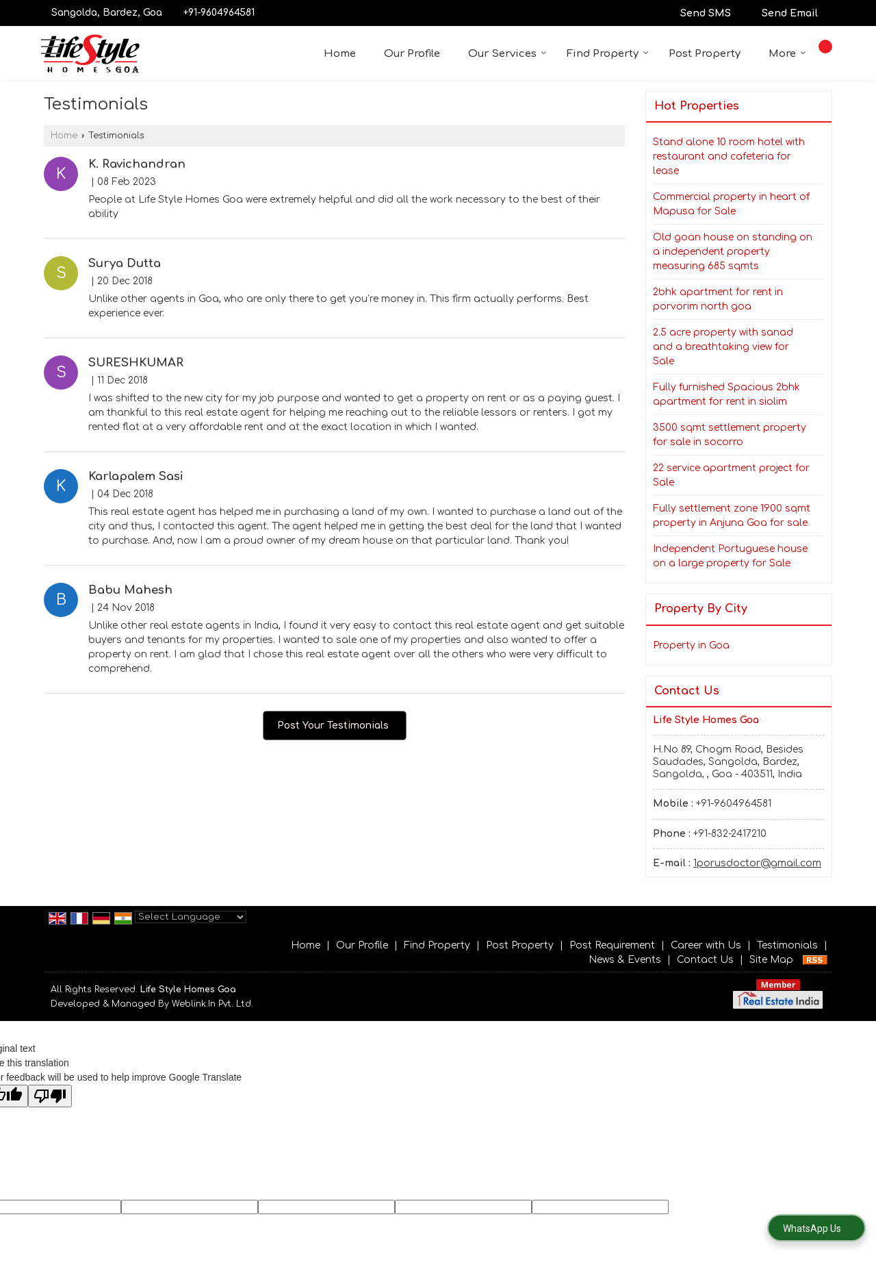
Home (340, 54)
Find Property (608, 54)
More (787, 54)
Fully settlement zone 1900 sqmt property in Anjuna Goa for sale (731, 515)
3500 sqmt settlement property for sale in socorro (729, 435)
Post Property (704, 54)
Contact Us (705, 960)
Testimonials (787, 945)
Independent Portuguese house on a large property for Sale (730, 556)
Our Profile (412, 54)
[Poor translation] (50, 1096)
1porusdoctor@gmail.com (757, 863)
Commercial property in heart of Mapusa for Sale (731, 204)
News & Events (625, 960)
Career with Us (706, 945)
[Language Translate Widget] (190, 917)
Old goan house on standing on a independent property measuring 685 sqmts (732, 251)
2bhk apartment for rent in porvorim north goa (718, 299)
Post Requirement (612, 945)
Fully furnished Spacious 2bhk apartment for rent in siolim (726, 394)
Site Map (771, 960)
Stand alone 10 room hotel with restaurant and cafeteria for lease (729, 156)
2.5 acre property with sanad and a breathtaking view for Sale (723, 346)
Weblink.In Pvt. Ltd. (212, 1004)
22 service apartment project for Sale (731, 475)
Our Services (507, 54)
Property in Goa (691, 645)
